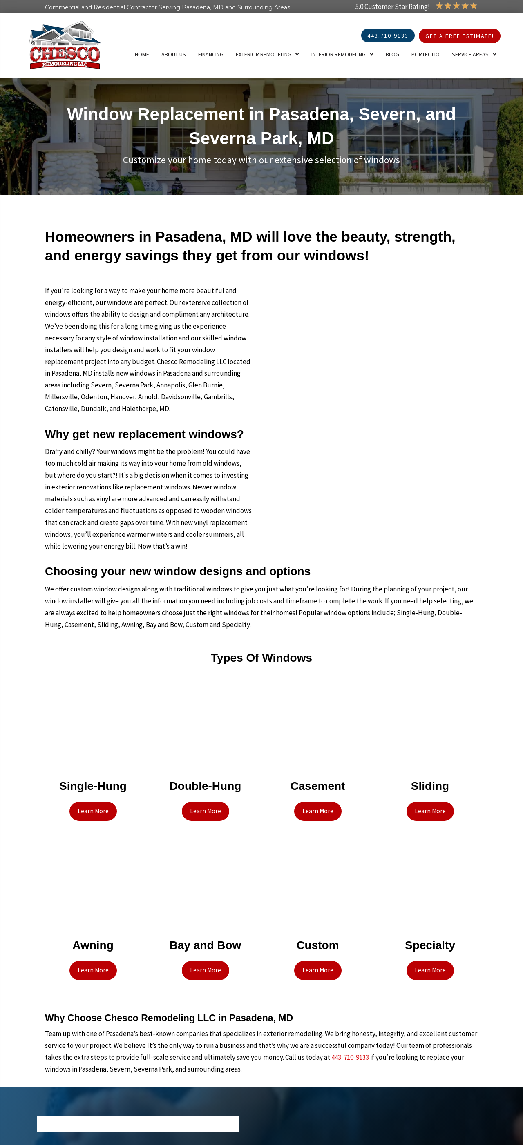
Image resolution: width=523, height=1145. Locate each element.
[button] (93, 810)
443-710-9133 (350, 1053)
